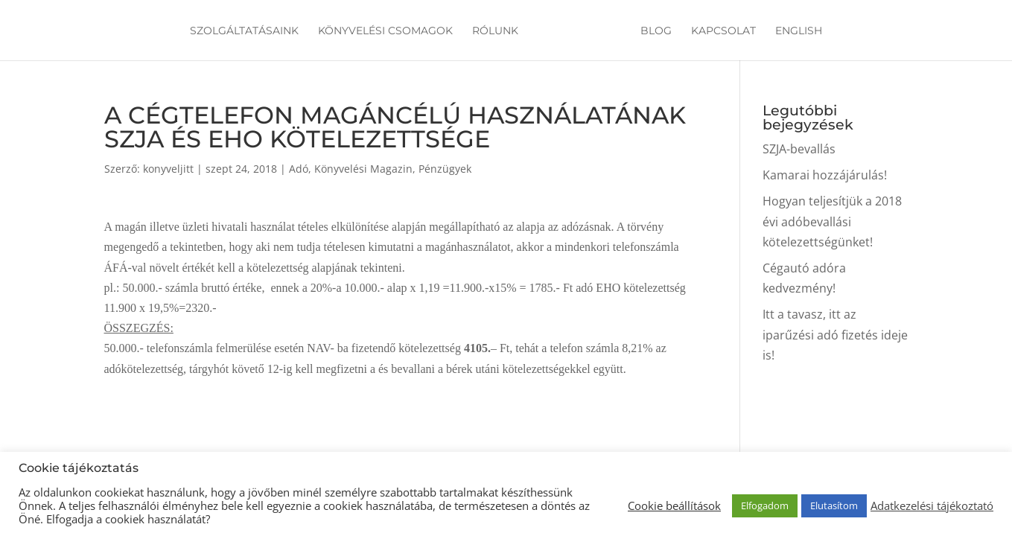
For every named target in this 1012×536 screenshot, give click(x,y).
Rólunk (497, 31)
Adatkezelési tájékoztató (932, 505)
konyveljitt (168, 169)
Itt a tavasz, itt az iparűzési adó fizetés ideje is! (835, 334)
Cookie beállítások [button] (674, 505)
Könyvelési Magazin (363, 169)
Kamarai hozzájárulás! (825, 175)
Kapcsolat (721, 31)
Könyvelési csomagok (387, 31)
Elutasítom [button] (834, 505)
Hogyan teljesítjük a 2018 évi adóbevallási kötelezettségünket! (832, 221)
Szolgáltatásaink (246, 31)
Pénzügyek (445, 169)
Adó (298, 169)
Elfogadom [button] (765, 505)
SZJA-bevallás (799, 149)
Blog (653, 31)
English (796, 31)
